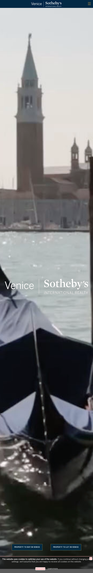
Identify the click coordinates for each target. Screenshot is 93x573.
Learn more (53, 569)
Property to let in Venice (66, 547)
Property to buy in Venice (27, 547)
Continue (40, 569)
